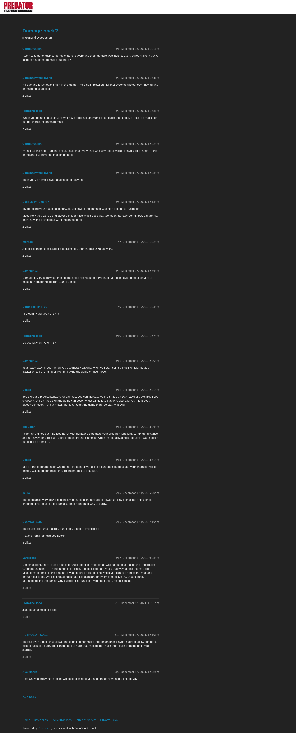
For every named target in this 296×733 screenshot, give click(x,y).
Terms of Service (86, 719)
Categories (41, 719)
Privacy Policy (109, 719)
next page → (30, 696)
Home (26, 719)
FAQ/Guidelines (61, 719)
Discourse (44, 728)
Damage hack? (40, 31)
